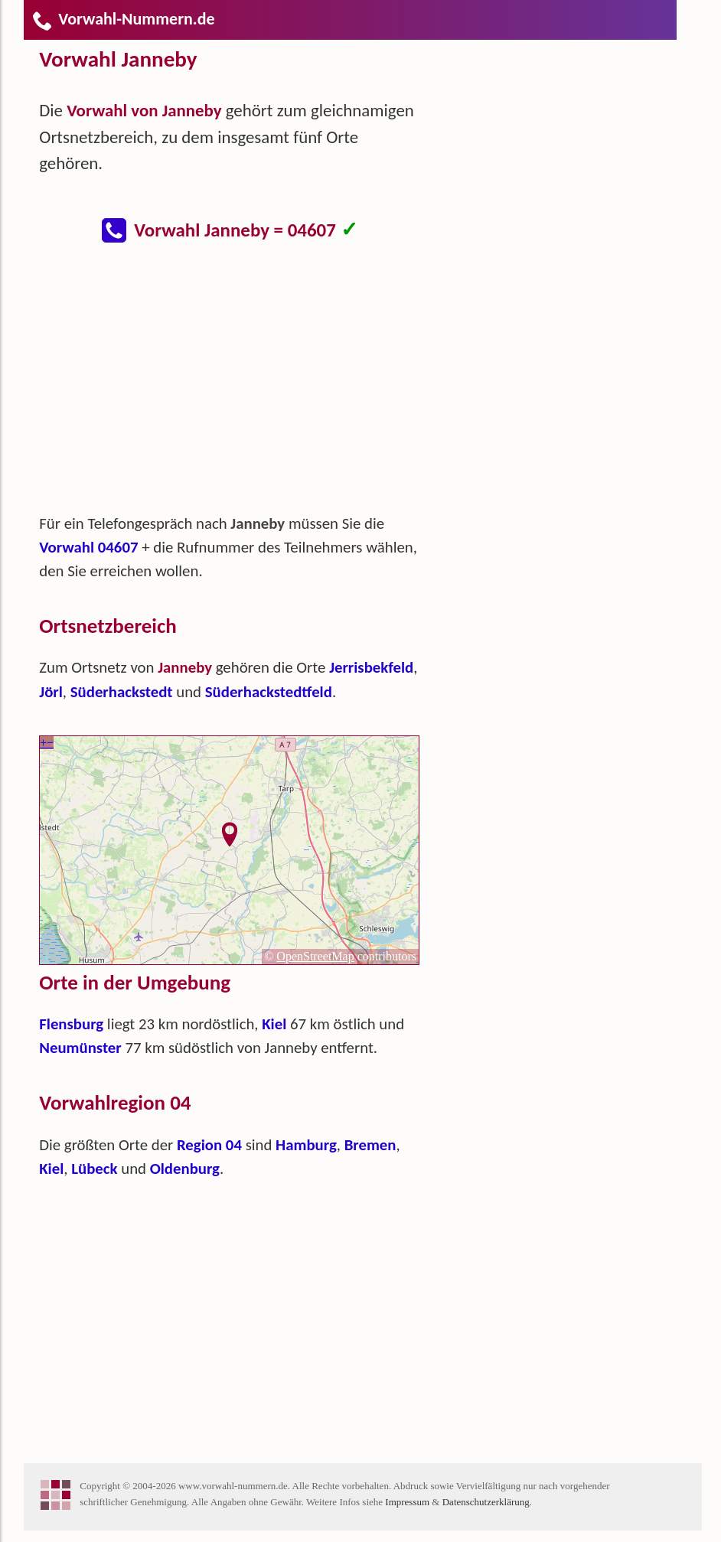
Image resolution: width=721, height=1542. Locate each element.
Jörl (51, 692)
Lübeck (94, 1169)
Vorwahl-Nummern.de (122, 18)
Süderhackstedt (121, 692)
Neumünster (80, 1048)
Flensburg (71, 1024)
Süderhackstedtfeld (268, 692)
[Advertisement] (242, 386)
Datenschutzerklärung (486, 1502)
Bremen (370, 1145)
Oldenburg (185, 1169)
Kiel (274, 1024)
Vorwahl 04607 (88, 547)
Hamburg (306, 1145)
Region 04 (209, 1145)
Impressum (407, 1502)
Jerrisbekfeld (371, 667)
